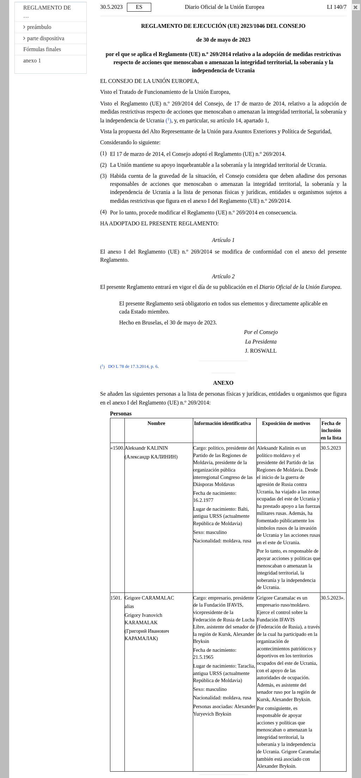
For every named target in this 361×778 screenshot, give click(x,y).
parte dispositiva (43, 38)
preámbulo (37, 27)
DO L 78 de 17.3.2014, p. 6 (133, 366)
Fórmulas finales (42, 49)
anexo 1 (32, 60)
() (168, 120)
